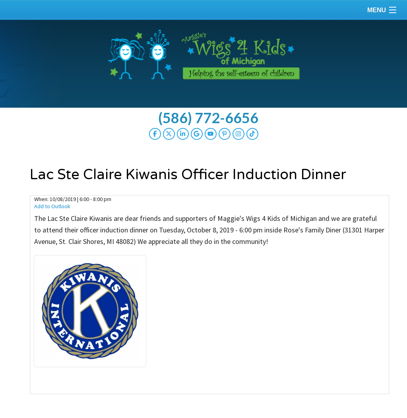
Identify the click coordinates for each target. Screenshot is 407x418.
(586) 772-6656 (208, 117)
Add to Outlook (52, 206)
